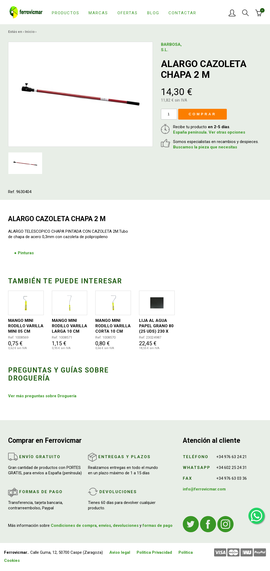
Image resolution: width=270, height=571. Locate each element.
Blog (153, 13)
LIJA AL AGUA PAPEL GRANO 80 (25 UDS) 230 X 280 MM (156, 326)
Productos (65, 13)
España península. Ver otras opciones (209, 132)
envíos (105, 525)
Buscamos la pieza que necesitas (205, 147)
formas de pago (158, 525)
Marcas (98, 13)
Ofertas (127, 13)
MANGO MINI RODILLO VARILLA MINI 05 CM (25, 326)
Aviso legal (119, 552)
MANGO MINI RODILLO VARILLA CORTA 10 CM (113, 326)
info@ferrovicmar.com (204, 489)
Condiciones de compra (74, 525)
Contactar (182, 13)
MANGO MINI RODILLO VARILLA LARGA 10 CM (69, 326)
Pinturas (26, 252)
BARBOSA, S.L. (171, 47)
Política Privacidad (154, 552)
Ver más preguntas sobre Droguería (42, 396)
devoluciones (126, 525)
